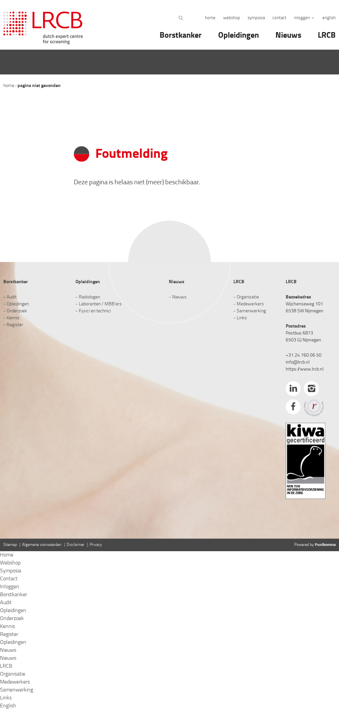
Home (210, 18)
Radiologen (89, 297)
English (329, 18)
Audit (12, 297)
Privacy (96, 545)
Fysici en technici (95, 311)
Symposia (256, 18)
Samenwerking (251, 311)
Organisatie (248, 297)
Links (242, 318)
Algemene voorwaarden (41, 545)
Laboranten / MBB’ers (100, 304)
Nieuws (288, 36)
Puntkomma (325, 545)
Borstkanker (181, 36)
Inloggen (302, 18)
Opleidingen (238, 36)
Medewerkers (250, 304)
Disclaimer (75, 545)
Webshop (231, 18)
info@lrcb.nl (298, 362)
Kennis (13, 318)
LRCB (327, 36)
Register (15, 325)
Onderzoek (17, 311)
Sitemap (10, 545)
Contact (279, 18)
